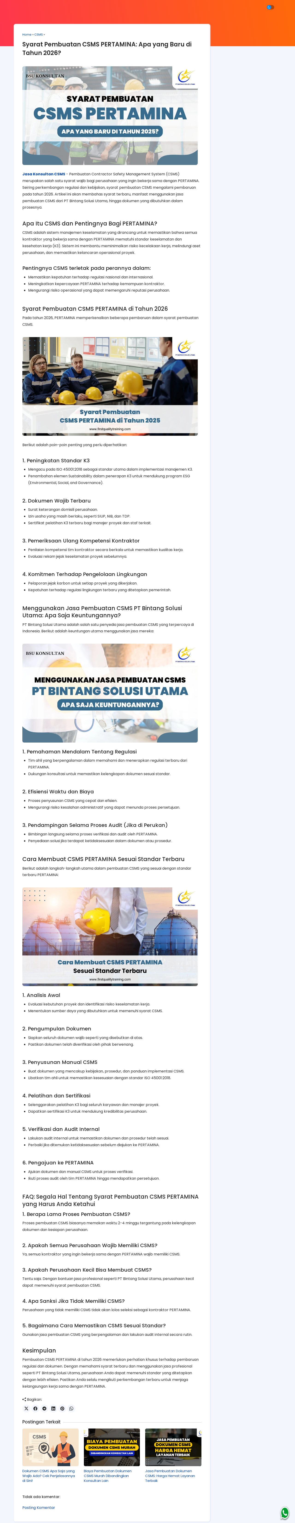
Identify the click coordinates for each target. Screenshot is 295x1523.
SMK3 (243, 108)
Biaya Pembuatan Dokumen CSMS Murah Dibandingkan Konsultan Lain (105, 1457)
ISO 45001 (249, 98)
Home (27, 36)
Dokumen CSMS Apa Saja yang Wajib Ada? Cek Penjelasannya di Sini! (49, 1457)
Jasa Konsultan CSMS (44, 171)
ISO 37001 (224, 98)
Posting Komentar (39, 1489)
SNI (258, 108)
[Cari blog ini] (242, 63)
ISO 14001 (258, 87)
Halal (237, 87)
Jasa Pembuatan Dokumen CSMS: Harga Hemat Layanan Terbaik (165, 1457)
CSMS (39, 36)
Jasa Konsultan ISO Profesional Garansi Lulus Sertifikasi (146, 1515)
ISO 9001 (222, 108)
